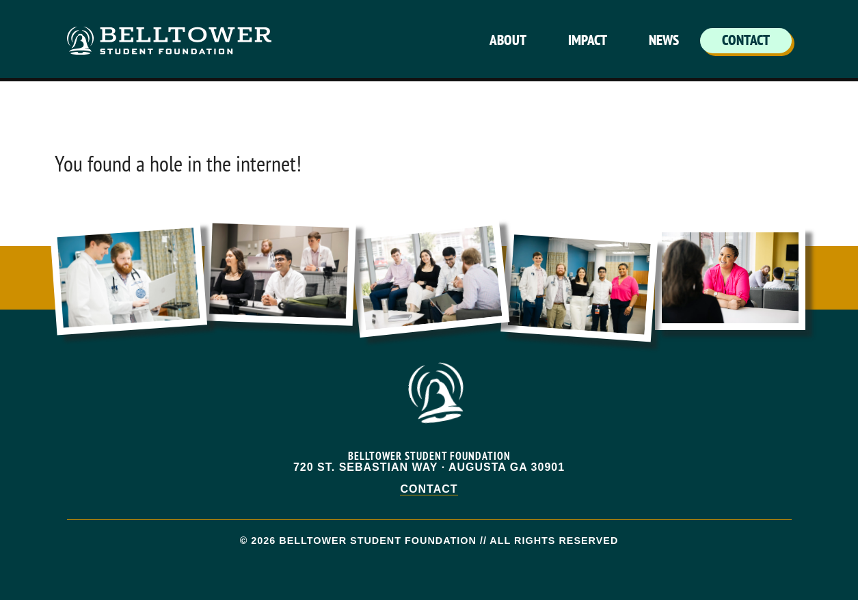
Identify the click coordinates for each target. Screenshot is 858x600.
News (664, 40)
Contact (746, 40)
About (508, 40)
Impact (587, 40)
